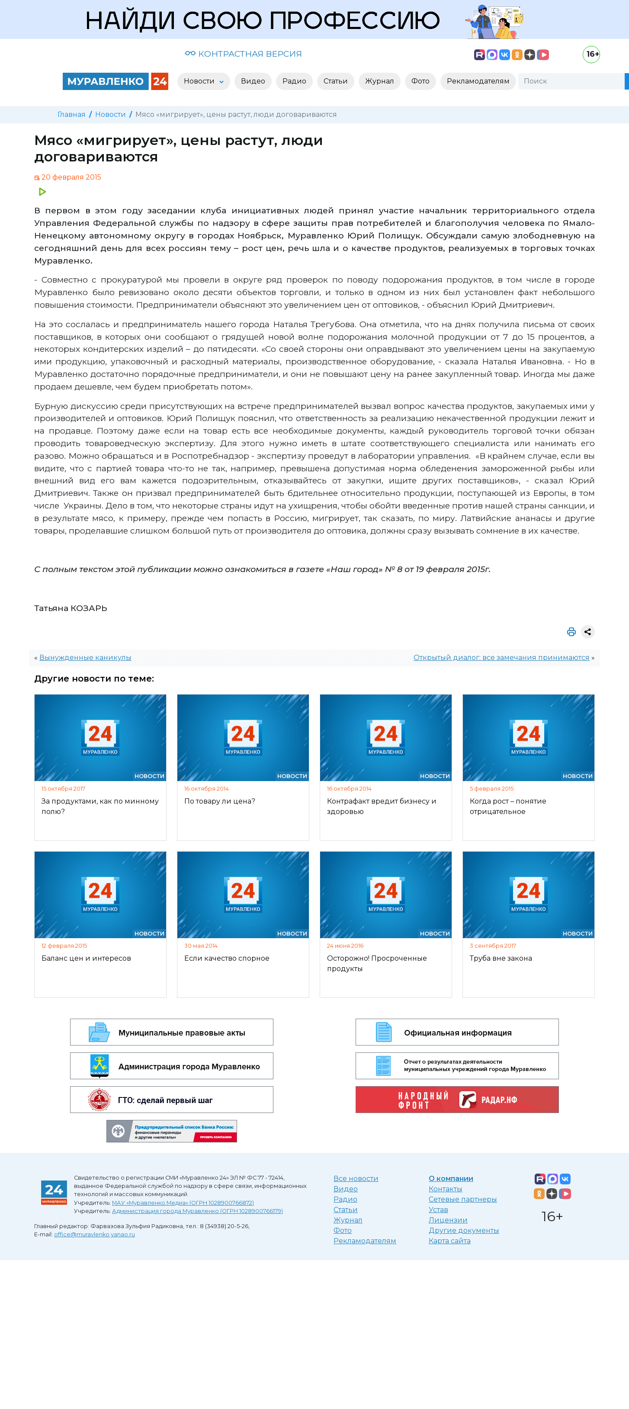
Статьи (346, 1210)
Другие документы (464, 1230)
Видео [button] (253, 81)
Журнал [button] (379, 81)
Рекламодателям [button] (478, 81)
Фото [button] (420, 81)
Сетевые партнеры (463, 1199)
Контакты (445, 1189)
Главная (72, 114)
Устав (438, 1210)
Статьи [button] (336, 81)
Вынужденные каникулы (85, 657)
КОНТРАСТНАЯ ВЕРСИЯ (243, 53)
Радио (345, 1199)
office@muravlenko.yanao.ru (94, 1234)
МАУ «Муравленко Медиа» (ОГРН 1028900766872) (183, 1203)
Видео (346, 1189)
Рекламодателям (365, 1241)
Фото (343, 1230)
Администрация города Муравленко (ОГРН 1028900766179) (197, 1211)
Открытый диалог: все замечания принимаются (502, 657)
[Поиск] (571, 81)
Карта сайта (450, 1241)
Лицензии (448, 1220)
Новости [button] (200, 81)
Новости (110, 114)
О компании (451, 1178)
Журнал (348, 1220)
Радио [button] (294, 81)
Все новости (356, 1178)
